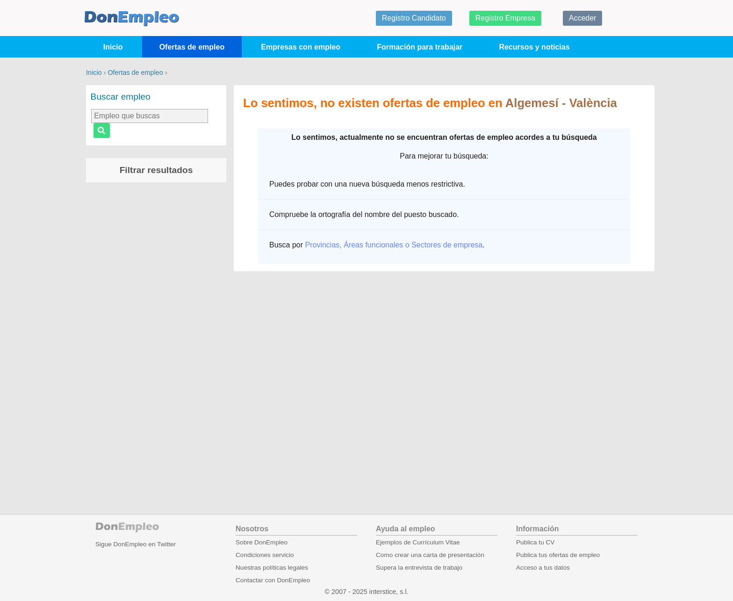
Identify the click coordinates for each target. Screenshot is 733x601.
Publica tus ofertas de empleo (558, 554)
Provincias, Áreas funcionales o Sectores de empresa (393, 245)
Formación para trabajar (419, 47)
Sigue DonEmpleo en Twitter (135, 544)
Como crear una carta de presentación (430, 554)
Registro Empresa (505, 18)
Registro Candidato (414, 18)
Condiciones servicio (265, 554)
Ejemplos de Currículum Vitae (418, 542)
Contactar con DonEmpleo (273, 580)
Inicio (113, 47)
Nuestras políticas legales (272, 567)
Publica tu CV (535, 542)
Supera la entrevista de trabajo (419, 567)
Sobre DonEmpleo (261, 542)
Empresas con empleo (300, 47)
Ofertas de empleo (192, 47)
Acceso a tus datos (543, 567)
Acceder (582, 18)
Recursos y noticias (534, 47)
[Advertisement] (156, 336)
